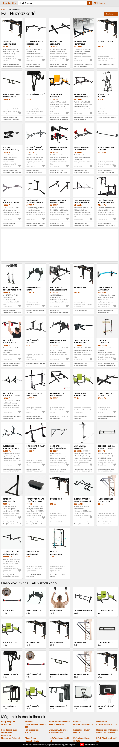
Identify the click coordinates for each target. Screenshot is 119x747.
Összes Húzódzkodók (80, 310)
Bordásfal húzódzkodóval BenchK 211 (83, 724)
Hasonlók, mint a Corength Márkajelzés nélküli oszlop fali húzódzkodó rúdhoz (12, 523)
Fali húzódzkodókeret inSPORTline (11, 202)
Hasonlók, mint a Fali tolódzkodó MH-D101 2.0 (57, 364)
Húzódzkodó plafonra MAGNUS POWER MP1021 (34, 202)
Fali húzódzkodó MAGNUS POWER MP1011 (58, 202)
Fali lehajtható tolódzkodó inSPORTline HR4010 (82, 342)
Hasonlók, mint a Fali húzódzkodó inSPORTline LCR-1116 (82, 225)
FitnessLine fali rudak (33, 289)
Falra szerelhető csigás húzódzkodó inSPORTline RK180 (12, 290)
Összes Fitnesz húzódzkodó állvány (58, 576)
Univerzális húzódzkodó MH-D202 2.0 (10, 342)
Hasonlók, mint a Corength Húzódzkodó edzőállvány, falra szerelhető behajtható (107, 365)
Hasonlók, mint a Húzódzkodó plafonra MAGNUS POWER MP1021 (35, 225)
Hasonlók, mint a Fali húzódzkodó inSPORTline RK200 (34, 172)
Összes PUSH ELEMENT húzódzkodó (33, 576)
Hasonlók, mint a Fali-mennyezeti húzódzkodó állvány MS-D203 (81, 172)
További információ (92, 745)
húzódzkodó (56, 499)
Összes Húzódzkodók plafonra (35, 363)
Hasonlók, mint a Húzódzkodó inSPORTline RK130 (83, 118)
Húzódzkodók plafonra (32, 341)
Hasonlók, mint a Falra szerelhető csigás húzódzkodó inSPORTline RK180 (12, 312)
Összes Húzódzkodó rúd (105, 64)
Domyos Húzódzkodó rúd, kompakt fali (11, 149)
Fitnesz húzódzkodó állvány (56, 554)
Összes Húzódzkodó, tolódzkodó (80, 417)
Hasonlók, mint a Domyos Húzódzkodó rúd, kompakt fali (12, 171)
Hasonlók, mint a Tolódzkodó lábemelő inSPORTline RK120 (59, 118)
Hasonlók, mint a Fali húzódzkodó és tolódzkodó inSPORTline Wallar (58, 172)
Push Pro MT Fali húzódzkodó (57, 394)
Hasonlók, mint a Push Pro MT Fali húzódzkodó (59, 417)
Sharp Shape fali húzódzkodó (105, 394)
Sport (3, 9)
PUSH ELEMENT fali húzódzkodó (34, 394)
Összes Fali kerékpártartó (34, 117)
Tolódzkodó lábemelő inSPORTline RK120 (58, 97)
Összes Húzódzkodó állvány (106, 117)
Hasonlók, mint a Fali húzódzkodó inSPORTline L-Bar (106, 225)
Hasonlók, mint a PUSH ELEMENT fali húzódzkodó (34, 417)
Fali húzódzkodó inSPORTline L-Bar (106, 201)
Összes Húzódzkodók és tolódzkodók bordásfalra (105, 523)
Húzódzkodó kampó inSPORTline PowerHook (10, 732)
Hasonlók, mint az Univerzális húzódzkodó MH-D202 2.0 (12, 364)
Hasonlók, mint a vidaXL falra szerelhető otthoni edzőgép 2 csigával (83, 471)
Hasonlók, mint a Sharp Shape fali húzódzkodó (107, 417)
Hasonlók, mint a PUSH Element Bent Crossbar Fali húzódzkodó (11, 119)
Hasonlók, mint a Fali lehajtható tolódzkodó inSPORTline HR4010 (80, 365)
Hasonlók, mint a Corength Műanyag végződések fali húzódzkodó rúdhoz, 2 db (34, 523)
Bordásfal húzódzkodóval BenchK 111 (35, 724)
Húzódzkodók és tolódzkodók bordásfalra (105, 501)
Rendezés (109, 14)
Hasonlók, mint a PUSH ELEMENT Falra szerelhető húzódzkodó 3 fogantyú (34, 471)
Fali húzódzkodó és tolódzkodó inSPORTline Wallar (59, 149)
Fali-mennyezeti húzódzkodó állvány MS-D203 (81, 149)
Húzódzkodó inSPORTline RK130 (82, 96)
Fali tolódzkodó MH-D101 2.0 (58, 341)
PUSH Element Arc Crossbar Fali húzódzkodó (106, 149)
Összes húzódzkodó (56, 522)
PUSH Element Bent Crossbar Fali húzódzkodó (11, 97)
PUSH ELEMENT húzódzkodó (32, 553)
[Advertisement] (59, 245)
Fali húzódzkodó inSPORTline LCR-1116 (82, 202)
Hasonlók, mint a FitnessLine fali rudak (35, 311)
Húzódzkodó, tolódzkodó (80, 394)
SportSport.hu (9, 3)
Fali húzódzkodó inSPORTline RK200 (34, 148)
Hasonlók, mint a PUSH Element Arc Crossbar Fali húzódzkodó (106, 172)
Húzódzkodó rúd (105, 42)
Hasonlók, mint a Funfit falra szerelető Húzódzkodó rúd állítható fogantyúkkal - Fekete (59, 66)
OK (82, 745)
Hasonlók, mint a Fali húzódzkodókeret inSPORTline (9, 225)
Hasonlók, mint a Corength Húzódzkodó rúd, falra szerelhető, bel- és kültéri (58, 471)
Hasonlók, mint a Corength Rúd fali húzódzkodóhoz (106, 470)
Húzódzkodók (80, 287)
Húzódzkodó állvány (103, 96)
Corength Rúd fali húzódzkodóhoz (106, 447)
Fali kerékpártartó (35, 94)
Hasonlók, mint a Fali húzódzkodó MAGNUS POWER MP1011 (57, 225)
